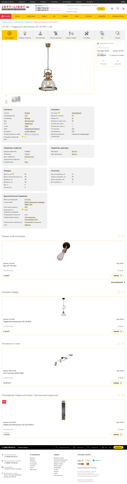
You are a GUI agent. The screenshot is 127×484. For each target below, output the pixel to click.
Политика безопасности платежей (87, 468)
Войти (123, 2)
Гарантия (22, 2)
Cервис (56, 455)
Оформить (118, 447)
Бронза (37, 129)
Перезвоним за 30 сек (73, 5)
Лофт (26, 126)
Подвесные (28, 22)
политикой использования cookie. (87, 476)
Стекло (27, 131)
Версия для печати (106, 43)
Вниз (26, 162)
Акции (31, 467)
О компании (35, 455)
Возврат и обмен (58, 464)
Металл (32, 131)
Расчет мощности (33, 134)
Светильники (19, 22)
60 (72, 118)
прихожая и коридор (36, 202)
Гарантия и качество (59, 462)
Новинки (32, 466)
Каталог (6, 16)
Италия (27, 113)
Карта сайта (33, 469)
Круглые (28, 225)
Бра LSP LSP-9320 (9, 266)
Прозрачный (29, 129)
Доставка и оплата (8, 2)
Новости (56, 471)
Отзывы (43, 2)
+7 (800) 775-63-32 (48, 8)
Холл (30, 204)
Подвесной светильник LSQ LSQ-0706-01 (18, 425)
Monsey (27, 118)
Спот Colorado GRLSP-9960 (13, 373)
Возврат (32, 2)
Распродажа (33, 464)
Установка (54, 2)
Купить (118, 275)
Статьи (56, 473)
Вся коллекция (118, 282)
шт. (105, 447)
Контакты (90, 2)
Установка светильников (60, 460)
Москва (45, 6)
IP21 (26, 207)
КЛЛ (36, 220)
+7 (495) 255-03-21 (48, 10)
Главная (4, 22)
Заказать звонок (23, 447)
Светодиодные (30, 217)
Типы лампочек (58, 475)
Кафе (26, 204)
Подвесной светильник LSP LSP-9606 (17, 321)
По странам (33, 462)
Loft (26, 116)
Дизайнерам (67, 2)
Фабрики (32, 460)
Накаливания (76, 113)
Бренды (78, 2)
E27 (73, 129)
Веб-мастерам (58, 466)
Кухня (27, 202)
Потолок (28, 200)
